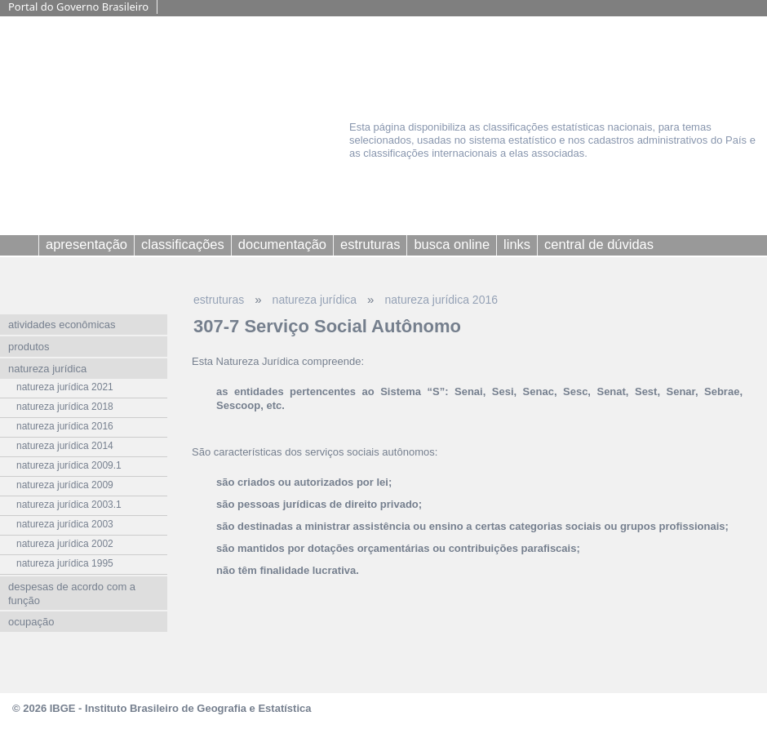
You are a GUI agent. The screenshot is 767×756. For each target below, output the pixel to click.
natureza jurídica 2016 (441, 299)
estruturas (218, 299)
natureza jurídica (315, 299)
